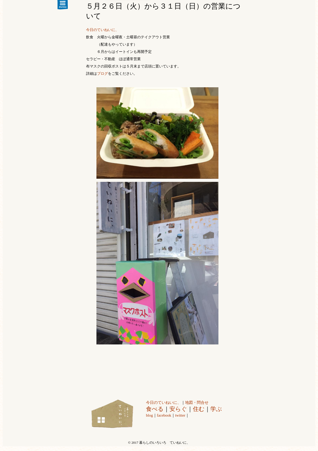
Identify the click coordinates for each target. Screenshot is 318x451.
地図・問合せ (197, 402)
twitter (180, 415)
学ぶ (216, 409)
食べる (155, 409)
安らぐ (178, 409)
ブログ (102, 74)
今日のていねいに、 (102, 30)
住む (199, 409)
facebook (164, 415)
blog (149, 415)
